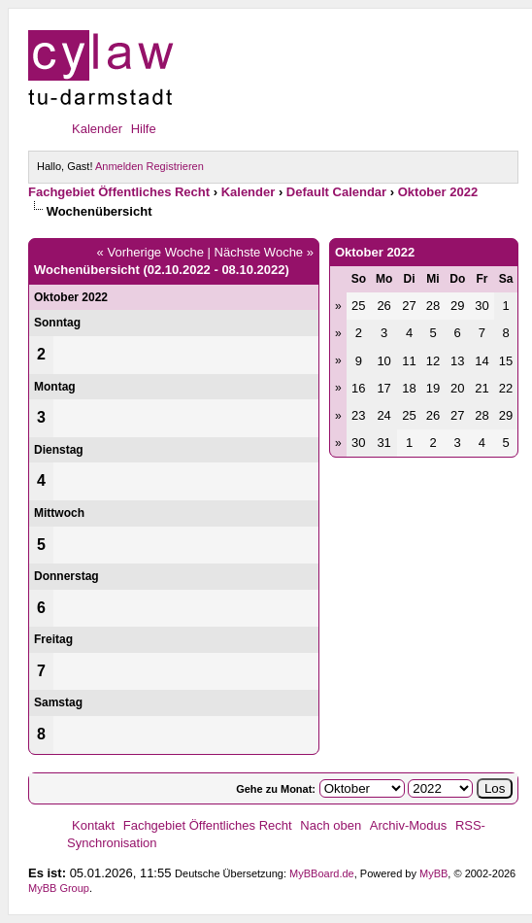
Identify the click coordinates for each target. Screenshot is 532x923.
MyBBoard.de (321, 873)
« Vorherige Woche (150, 252)
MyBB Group (58, 888)
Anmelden (119, 166)
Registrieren (175, 166)
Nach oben (330, 825)
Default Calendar (336, 192)
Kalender (97, 128)
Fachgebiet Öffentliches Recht (119, 192)
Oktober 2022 (438, 192)
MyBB (433, 873)
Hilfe (143, 128)
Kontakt (93, 825)
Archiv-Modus (408, 825)
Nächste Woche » (264, 252)
